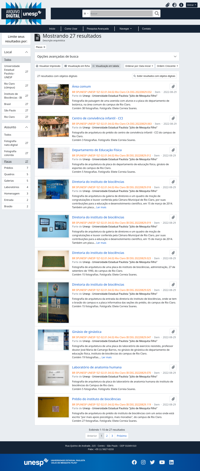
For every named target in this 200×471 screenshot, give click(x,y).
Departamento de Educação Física (97, 150)
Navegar (125, 28)
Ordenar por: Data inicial (138, 65)
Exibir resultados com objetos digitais (154, 75)
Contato (146, 28)
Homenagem (16, 194)
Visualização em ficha (77, 65)
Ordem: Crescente (166, 65)
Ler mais (101, 207)
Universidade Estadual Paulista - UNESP (16, 71)
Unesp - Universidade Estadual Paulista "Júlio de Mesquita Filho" (120, 95)
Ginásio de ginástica (86, 332)
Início (52, 28)
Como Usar (71, 28)
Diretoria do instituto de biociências (98, 182)
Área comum (81, 86)
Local (8, 52)
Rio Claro (16, 117)
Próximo (122, 436)
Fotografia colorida (16, 153)
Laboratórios (16, 187)
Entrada (16, 200)
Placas (16, 162)
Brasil (16, 104)
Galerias (16, 181)
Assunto (10, 127)
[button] (167, 5)
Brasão (16, 206)
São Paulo (16, 111)
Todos (7, 59)
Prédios (16, 168)
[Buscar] (122, 13)
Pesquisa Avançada (98, 28)
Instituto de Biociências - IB (16, 95)
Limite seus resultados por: (16, 38)
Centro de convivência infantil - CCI (97, 118)
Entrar (190, 4)
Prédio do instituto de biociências (96, 399)
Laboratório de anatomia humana (97, 367)
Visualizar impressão (48, 65)
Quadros (16, 175)
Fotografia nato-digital (16, 143)
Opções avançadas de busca (57, 56)
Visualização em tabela (105, 65)
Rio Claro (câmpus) (16, 85)
